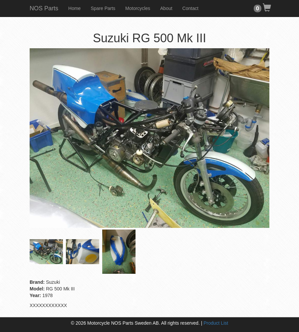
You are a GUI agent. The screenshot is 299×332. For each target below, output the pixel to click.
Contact (190, 8)
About (166, 8)
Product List (215, 323)
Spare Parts (103, 8)
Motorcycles (137, 8)
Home (74, 8)
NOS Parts (44, 8)
